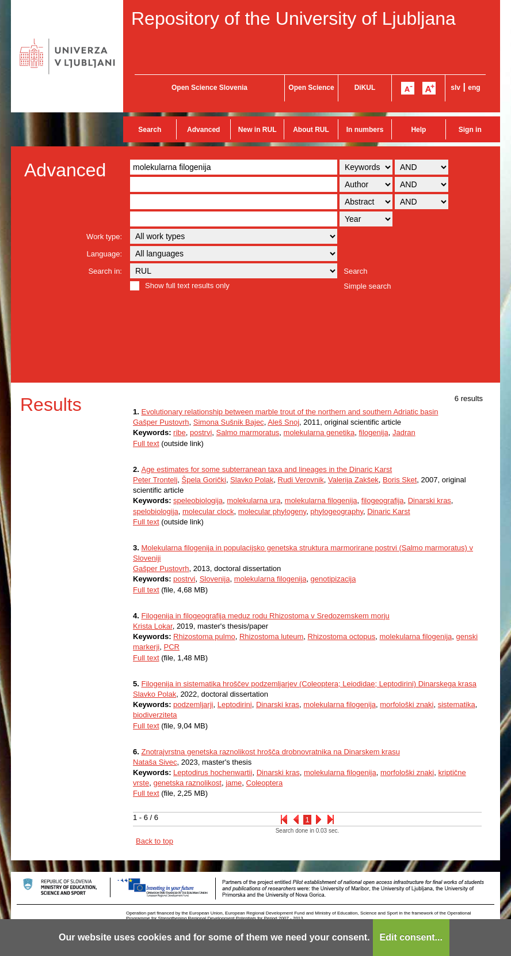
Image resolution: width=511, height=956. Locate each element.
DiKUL (365, 88)
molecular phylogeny (272, 511)
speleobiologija (198, 500)
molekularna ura (253, 500)
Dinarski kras (429, 500)
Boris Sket (400, 479)
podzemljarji (193, 704)
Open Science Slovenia (209, 88)
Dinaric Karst (388, 511)
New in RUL (257, 130)
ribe (179, 432)
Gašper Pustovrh (161, 422)
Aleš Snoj (283, 422)
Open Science (311, 88)
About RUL (311, 130)
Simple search (367, 286)
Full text (146, 443)
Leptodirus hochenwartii (212, 772)
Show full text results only (187, 285)
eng (474, 88)
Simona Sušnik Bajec (228, 422)
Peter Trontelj (155, 479)
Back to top (154, 841)
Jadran (403, 432)
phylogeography (336, 511)
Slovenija (215, 579)
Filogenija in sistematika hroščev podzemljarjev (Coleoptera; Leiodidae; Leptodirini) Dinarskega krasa (308, 683)
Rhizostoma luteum (271, 636)
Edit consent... (411, 937)
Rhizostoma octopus (342, 636)
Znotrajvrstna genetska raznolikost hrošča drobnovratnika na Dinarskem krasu (270, 751)
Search (149, 130)
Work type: (104, 236)
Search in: (105, 271)
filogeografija (382, 500)
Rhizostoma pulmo (204, 636)
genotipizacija (333, 579)
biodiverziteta (155, 715)
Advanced (203, 130)
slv (455, 88)
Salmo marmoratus (248, 432)
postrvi (201, 432)
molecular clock (208, 511)
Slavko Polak (251, 479)
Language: (104, 254)
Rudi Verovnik (301, 479)
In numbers (365, 130)
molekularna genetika (319, 432)
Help (418, 130)
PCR (171, 647)
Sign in (470, 130)
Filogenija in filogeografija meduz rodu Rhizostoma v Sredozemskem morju (265, 615)
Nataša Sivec (155, 762)
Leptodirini (235, 704)
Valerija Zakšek (353, 479)
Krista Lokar (153, 626)
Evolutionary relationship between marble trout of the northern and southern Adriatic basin (289, 411)
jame (234, 783)
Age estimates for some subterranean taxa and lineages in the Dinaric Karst (266, 469)
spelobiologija (155, 511)
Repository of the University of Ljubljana (293, 18)
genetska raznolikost (187, 783)
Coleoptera (264, 783)
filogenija (373, 432)
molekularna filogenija (321, 500)
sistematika (456, 704)
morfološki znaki (406, 704)
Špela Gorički (204, 479)
